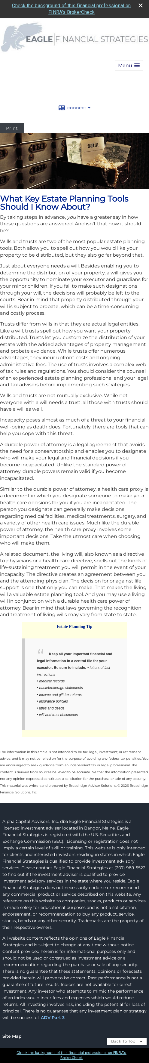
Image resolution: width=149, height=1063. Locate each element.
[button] (129, 65)
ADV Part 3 (53, 1017)
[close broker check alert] (140, 5)
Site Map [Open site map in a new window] (12, 1036)
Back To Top (126, 1041)
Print (12, 128)
